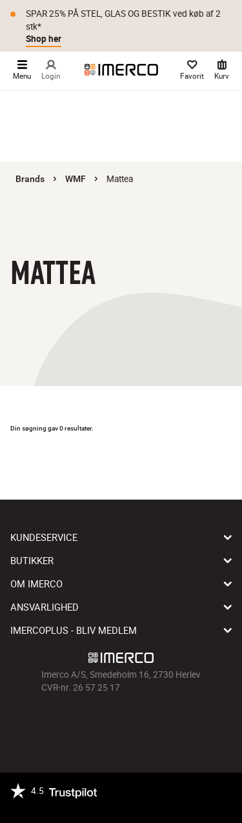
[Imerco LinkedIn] (157, 723)
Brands (30, 179)
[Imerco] (121, 70)
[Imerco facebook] (85, 723)
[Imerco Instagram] (103, 723)
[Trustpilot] (53, 798)
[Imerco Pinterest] (139, 723)
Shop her (43, 39)
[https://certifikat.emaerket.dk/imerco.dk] (108, 805)
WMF (75, 179)
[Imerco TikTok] (121, 723)
